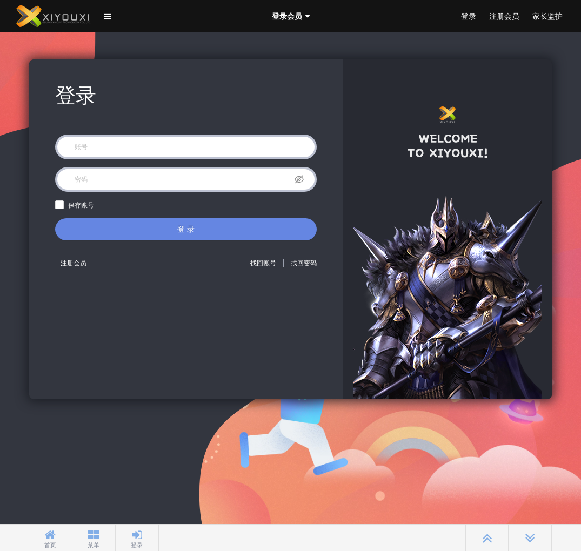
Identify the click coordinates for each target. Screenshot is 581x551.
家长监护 (547, 16)
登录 (468, 16)
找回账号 (263, 263)
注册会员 (504, 16)
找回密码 (304, 263)
